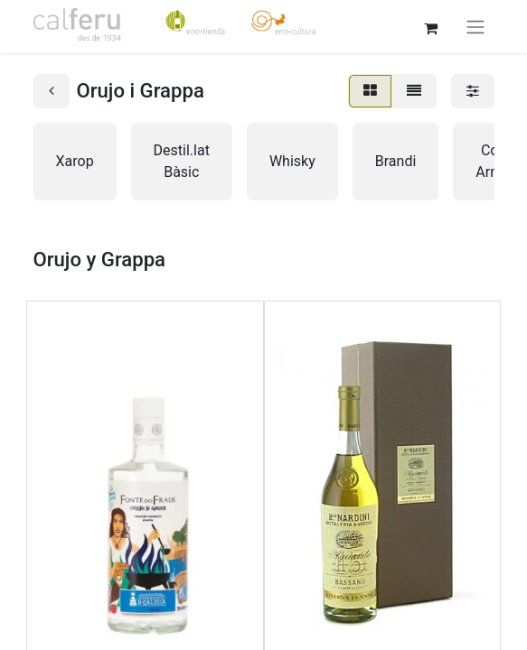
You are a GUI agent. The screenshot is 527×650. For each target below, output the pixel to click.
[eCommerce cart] (431, 26)
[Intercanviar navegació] (475, 26)
